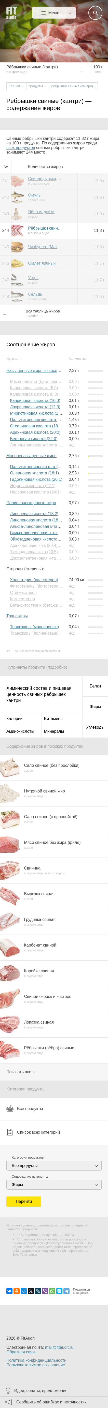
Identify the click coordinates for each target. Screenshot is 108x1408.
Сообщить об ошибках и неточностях (51, 1402)
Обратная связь (21, 1352)
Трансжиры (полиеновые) (34, 633)
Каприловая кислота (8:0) (34, 394)
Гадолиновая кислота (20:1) (36, 479)
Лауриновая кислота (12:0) (35, 407)
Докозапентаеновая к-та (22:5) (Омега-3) (48, 558)
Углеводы (95, 727)
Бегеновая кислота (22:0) (33, 439)
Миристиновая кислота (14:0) (37, 413)
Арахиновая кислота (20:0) (35, 432)
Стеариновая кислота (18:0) (36, 426)
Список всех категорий (33, 1132)
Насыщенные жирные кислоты (35, 370)
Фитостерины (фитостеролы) (37, 586)
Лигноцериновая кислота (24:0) (39, 445)
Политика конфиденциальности (36, 1360)
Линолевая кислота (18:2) (34, 514)
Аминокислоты (20, 731)
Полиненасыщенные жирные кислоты (42, 503)
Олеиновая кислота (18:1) (34, 473)
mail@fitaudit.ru (59, 1347)
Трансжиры (17, 616)
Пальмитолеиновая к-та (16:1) (38, 467)
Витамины (53, 718)
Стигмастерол (23, 592)
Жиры (95, 707)
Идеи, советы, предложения (41, 1390)
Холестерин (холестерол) (34, 580)
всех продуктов (20, 147)
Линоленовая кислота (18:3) (36, 520)
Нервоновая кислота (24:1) (35, 492)
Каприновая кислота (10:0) (35, 400)
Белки (95, 686)
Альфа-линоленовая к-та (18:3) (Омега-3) (49, 526)
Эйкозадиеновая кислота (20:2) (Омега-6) (49, 539)
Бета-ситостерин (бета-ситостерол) (43, 605)
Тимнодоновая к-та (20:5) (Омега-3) (43, 552)
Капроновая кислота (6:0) (34, 388)
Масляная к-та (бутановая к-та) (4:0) (44, 381)
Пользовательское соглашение (35, 1365)
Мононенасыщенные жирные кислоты (42, 456)
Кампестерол (22, 599)
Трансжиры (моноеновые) (34, 627)
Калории (14, 718)
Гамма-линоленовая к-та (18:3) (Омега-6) (49, 533)
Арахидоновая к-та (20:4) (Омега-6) (43, 545)
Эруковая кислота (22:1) (33, 486)
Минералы (54, 731)
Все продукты (24, 1108)
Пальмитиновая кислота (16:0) (39, 419)
